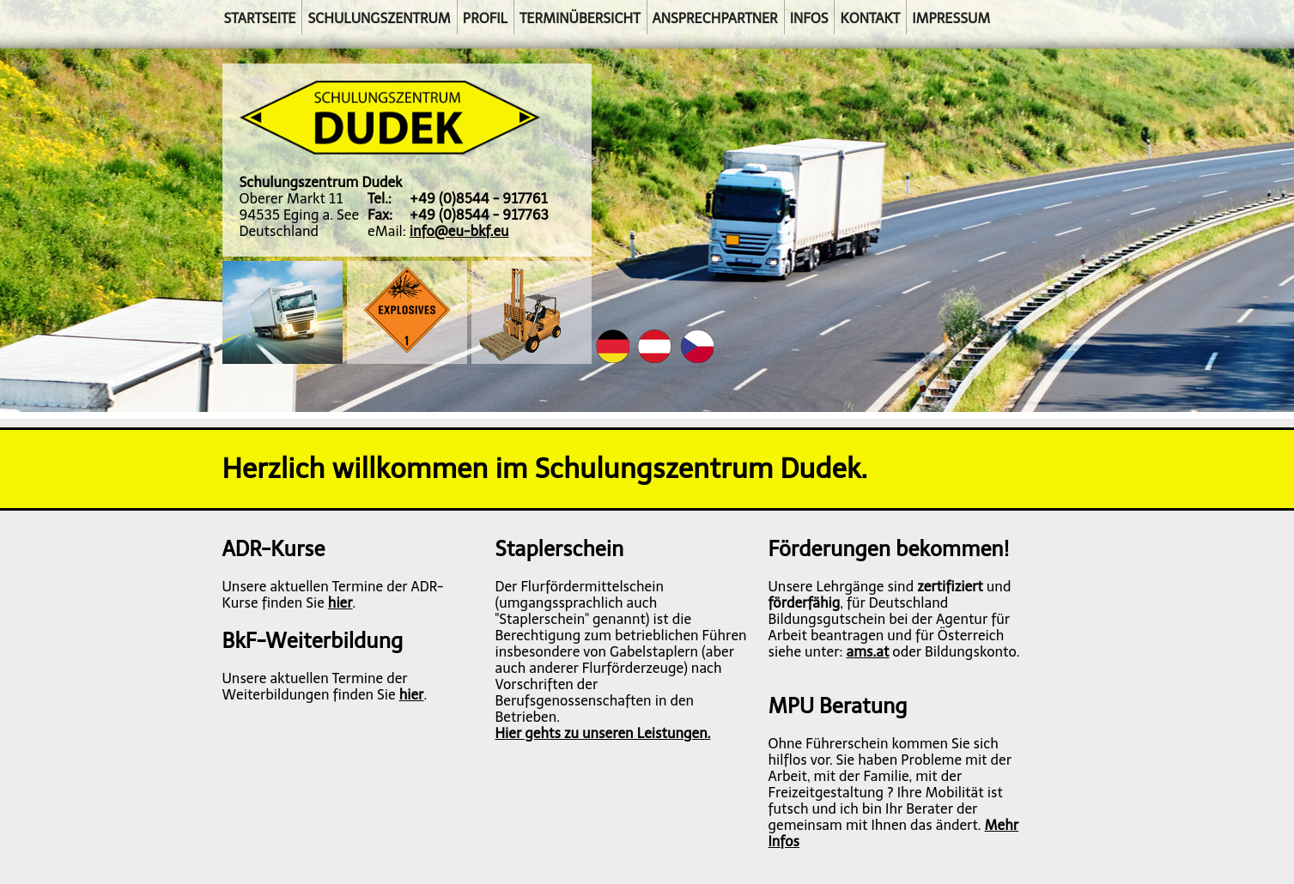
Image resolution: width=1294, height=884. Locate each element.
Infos (809, 18)
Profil (485, 18)
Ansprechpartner (715, 18)
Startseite (260, 18)
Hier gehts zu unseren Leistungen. (603, 733)
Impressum (951, 18)
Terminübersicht (580, 18)
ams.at (868, 652)
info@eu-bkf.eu (459, 231)
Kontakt (870, 18)
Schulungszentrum (378, 18)
